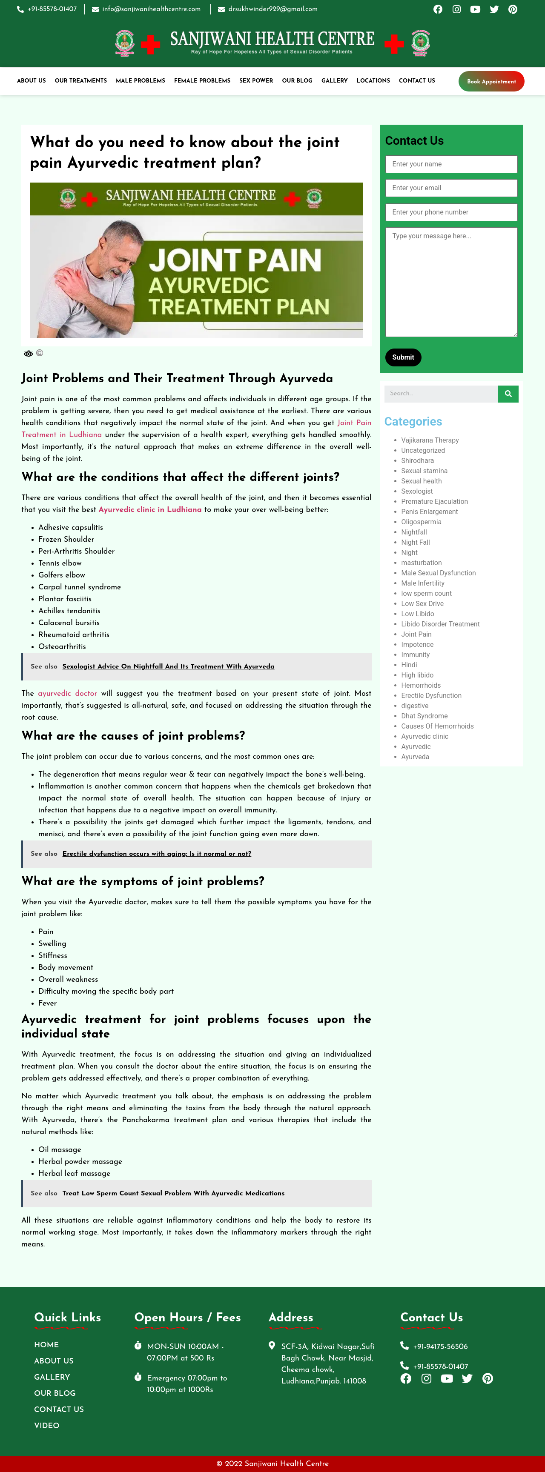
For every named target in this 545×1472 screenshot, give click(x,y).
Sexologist (417, 491)
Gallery (334, 81)
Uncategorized (423, 450)
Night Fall (416, 542)
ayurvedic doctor (67, 694)
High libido (418, 675)
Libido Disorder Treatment (441, 624)
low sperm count (427, 593)
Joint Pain (417, 634)
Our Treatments (81, 81)
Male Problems (140, 81)
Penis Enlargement (430, 512)
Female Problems (202, 81)
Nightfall (414, 532)
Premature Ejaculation (435, 501)
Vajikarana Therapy (430, 440)
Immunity (416, 655)
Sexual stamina (425, 471)
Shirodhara (418, 461)
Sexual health (422, 481)
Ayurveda (416, 757)
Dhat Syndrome (425, 716)
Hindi (409, 665)
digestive (415, 706)
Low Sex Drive (423, 604)
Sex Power (256, 81)
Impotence (418, 644)
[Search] (508, 394)
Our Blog (297, 81)
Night (410, 553)
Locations (373, 81)
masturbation (422, 563)
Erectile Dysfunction (432, 696)
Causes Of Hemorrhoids (438, 726)
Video (47, 1426)
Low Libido (418, 614)
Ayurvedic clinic (425, 736)
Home (46, 1345)
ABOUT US (31, 81)
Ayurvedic (416, 747)
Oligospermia (422, 522)
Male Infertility (423, 583)
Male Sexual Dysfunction (439, 573)
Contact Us (417, 81)
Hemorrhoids (421, 685)
